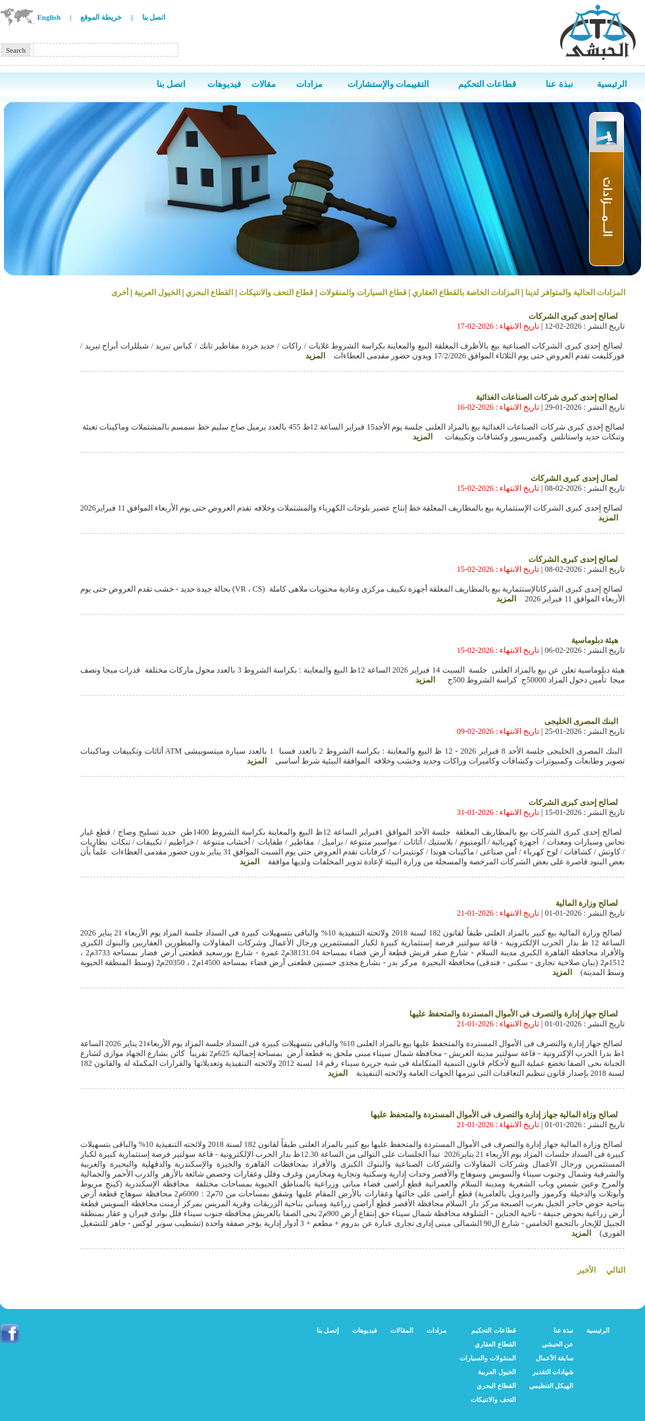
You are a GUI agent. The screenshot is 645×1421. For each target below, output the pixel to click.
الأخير (586, 1270)
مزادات (436, 1330)
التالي (615, 1270)
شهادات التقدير (553, 1372)
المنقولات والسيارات (487, 1358)
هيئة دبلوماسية (594, 640)
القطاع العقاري (495, 1344)
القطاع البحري (208, 292)
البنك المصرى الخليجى (581, 721)
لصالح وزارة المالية (586, 903)
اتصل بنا (154, 17)
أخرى (119, 292)
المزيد (315, 355)
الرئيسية (597, 1330)
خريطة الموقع (101, 17)
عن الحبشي (558, 1344)
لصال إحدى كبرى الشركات (574, 478)
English (49, 17)
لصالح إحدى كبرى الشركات (573, 316)
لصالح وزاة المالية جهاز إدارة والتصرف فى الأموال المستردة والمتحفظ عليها (494, 1114)
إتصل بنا (328, 1330)
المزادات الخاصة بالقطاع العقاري (465, 292)
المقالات (401, 1330)
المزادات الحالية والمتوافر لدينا (574, 292)
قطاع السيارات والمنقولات (363, 292)
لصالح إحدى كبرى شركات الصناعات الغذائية (547, 397)
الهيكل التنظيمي (551, 1385)
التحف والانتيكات (493, 1399)
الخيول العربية (157, 292)
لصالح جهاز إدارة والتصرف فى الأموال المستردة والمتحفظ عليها (513, 1013)
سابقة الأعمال (555, 1358)
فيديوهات (364, 1330)
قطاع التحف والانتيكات (276, 292)
